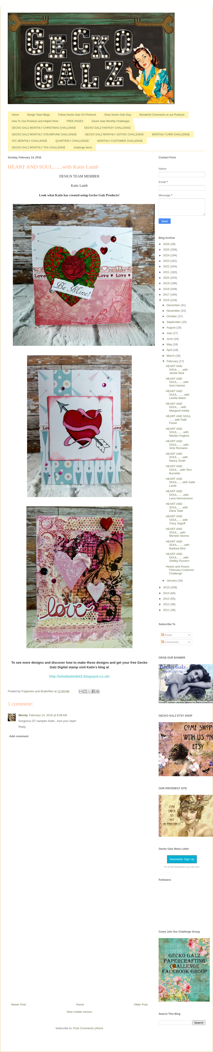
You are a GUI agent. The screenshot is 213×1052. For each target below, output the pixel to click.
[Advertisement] (79, 920)
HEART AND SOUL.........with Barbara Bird (177, 545)
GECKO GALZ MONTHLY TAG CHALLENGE (38, 147)
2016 (166, 300)
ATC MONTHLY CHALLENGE (29, 140)
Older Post (141, 1004)
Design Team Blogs (38, 114)
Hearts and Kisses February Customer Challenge (180, 570)
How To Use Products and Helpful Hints (35, 121)
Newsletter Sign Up (182, 859)
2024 (166, 255)
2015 (166, 587)
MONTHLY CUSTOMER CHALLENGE (120, 140)
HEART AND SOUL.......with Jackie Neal (177, 369)
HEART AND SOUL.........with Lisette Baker (177, 394)
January (172, 580)
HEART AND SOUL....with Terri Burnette (179, 470)
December (174, 305)
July (170, 333)
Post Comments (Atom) (88, 1028)
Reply (22, 726)
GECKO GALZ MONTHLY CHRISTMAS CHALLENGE (44, 127)
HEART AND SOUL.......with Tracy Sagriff (177, 520)
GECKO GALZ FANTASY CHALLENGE (107, 127)
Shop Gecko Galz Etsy (117, 114)
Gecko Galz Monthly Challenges (111, 121)
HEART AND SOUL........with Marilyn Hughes (177, 432)
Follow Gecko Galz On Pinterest (77, 114)
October (172, 316)
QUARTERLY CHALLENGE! (72, 140)
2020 (166, 277)
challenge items (83, 147)
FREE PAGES (75, 121)
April (170, 350)
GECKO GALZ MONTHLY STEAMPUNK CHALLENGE (44, 134)
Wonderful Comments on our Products (162, 114)
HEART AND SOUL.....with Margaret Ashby (177, 407)
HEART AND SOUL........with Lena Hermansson (179, 495)
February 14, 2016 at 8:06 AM (48, 715)
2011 (166, 610)
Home (15, 114)
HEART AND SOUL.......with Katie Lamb (180, 482)
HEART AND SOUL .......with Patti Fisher (178, 419)
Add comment (19, 736)
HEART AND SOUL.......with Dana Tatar (177, 507)
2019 (166, 283)
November (174, 310)
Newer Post (18, 1004)
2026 (166, 244)
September (174, 322)
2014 (166, 593)
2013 (166, 598)
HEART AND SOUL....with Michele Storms (177, 532)
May (170, 344)
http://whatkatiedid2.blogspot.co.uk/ (79, 676)
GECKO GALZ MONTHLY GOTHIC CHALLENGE (114, 134)
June (170, 338)
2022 (166, 266)
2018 (166, 289)
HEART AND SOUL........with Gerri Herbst (177, 382)
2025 (166, 249)
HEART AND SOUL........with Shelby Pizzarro (177, 557)
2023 (166, 261)
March (171, 355)
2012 (166, 604)
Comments (170, 642)
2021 (166, 272)
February (173, 361)
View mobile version (79, 1011)
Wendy (23, 715)
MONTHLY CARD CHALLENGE (171, 134)
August (171, 327)
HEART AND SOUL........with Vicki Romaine (177, 444)
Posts (166, 635)
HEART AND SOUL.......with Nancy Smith (177, 457)
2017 (166, 294)
